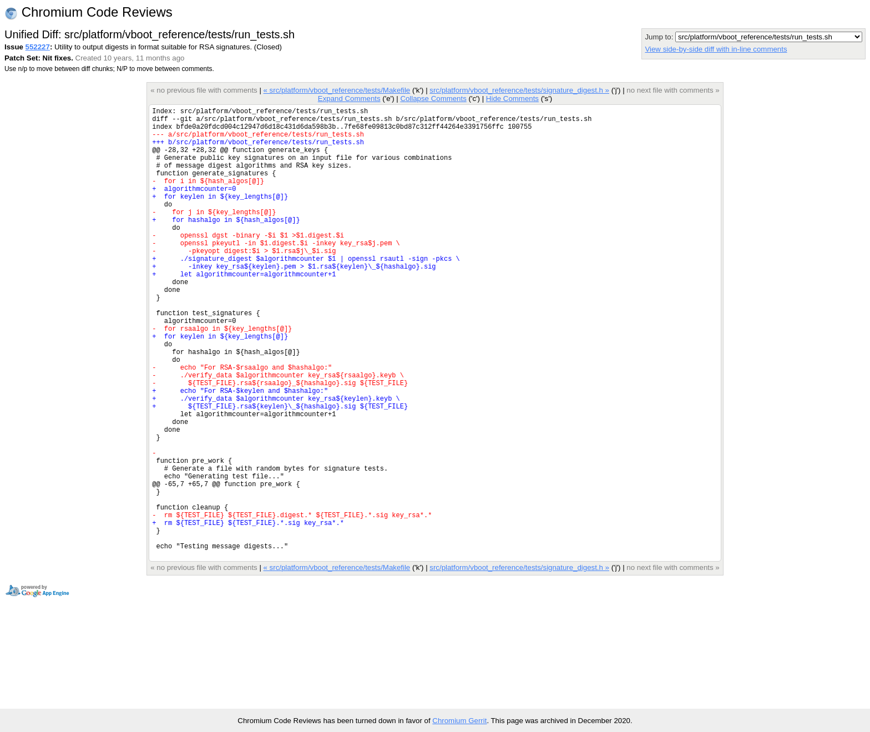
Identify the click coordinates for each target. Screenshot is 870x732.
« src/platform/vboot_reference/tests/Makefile (337, 90)
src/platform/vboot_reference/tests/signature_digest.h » (519, 90)
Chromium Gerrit (459, 720)
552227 (38, 47)
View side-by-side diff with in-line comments (716, 49)
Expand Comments (349, 98)
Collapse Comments (433, 98)
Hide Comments (512, 98)
